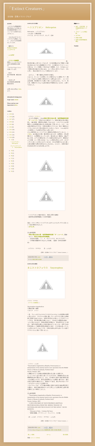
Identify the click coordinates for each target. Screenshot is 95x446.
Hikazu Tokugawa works (38, 430)
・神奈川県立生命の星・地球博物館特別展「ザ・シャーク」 (45, 234)
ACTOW (78, 35)
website (16, 99)
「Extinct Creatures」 (27, 8)
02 (11, 171)
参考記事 (31, 226)
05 (11, 163)
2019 (10, 114)
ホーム (49, 434)
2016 (10, 122)
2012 (10, 132)
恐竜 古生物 (38, 259)
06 (11, 161)
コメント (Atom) (35, 437)
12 (11, 139)
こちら (29, 134)
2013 (10, 129)
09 (11, 153)
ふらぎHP (11, 55)
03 (11, 168)
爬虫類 (59, 430)
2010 (10, 137)
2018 (10, 116)
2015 (10, 124)
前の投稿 (65, 434)
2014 (10, 127)
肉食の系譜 (79, 37)
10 (11, 150)
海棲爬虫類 (47, 430)
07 (11, 158)
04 (11, 166)
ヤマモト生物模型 (33, 302)
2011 (10, 135)
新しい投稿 (31, 434)
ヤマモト (37, 116)
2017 (10, 119)
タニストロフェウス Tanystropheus (45, 268)
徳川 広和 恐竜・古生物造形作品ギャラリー (82, 28)
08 (11, 155)
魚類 (33, 259)
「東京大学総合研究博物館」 (42, 236)
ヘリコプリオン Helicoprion (41, 27)
